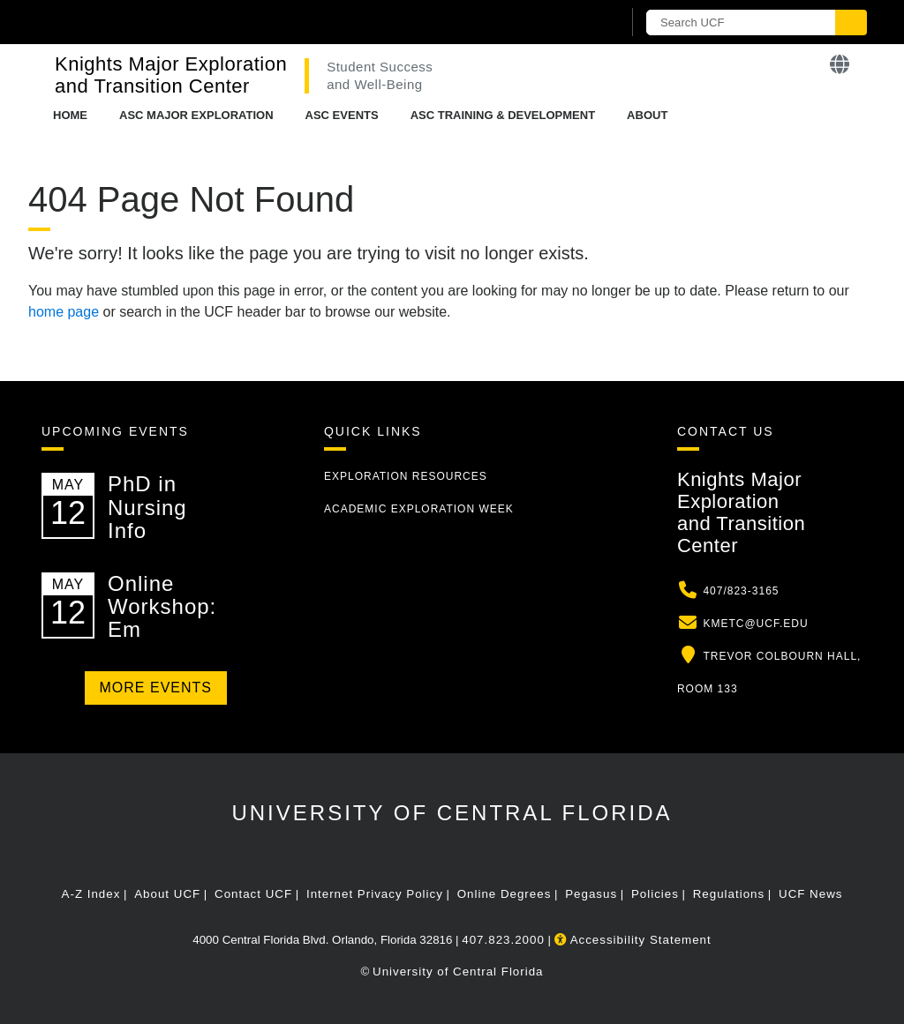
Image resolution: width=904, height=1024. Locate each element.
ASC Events (342, 115)
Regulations (729, 894)
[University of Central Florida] (167, 21)
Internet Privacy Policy (374, 894)
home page (63, 311)
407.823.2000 (503, 939)
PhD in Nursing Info (147, 507)
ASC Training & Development (503, 115)
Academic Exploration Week (419, 509)
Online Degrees (504, 894)
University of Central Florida (451, 813)
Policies (655, 894)
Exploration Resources (405, 476)
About (647, 115)
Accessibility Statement (633, 939)
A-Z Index (91, 894)
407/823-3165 (741, 591)
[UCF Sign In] (564, 23)
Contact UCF (253, 894)
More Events (156, 687)
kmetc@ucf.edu (755, 623)
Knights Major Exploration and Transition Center (171, 75)
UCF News (810, 894)
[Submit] (851, 22)
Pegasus (591, 894)
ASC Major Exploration (196, 115)
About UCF (167, 894)
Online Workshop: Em (162, 607)
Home (70, 115)
